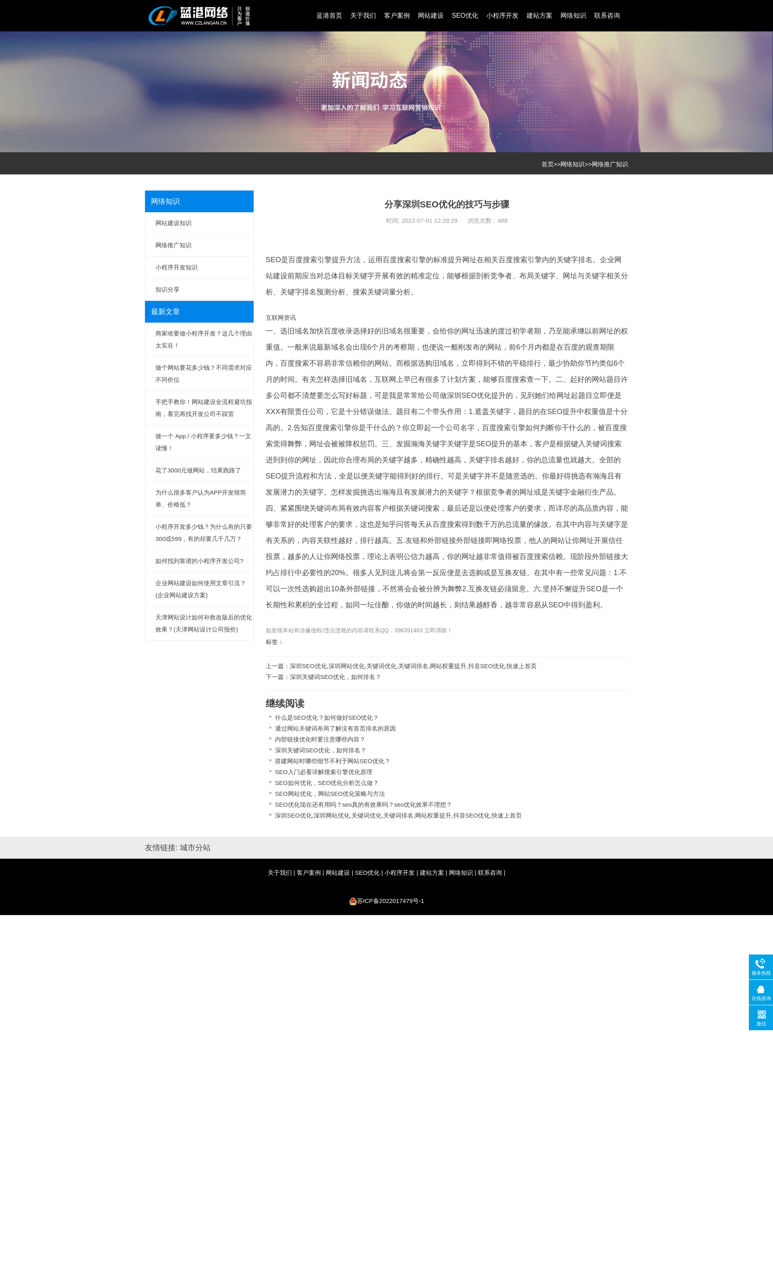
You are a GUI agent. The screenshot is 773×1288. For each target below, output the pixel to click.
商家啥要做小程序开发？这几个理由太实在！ (203, 339)
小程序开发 (502, 15)
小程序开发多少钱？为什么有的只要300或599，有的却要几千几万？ (203, 532)
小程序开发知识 (176, 267)
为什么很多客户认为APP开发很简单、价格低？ (200, 498)
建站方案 (539, 15)
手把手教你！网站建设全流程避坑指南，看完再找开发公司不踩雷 (203, 407)
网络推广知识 (610, 164)
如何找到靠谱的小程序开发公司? (199, 560)
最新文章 (165, 312)
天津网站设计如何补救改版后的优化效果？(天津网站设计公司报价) (203, 623)
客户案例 (397, 15)
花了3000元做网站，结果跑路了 (198, 470)
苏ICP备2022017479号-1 (390, 900)
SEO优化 (465, 15)
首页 (548, 164)
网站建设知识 (173, 222)
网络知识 (573, 15)
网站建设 (431, 15)
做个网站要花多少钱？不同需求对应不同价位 (203, 373)
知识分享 (167, 289)
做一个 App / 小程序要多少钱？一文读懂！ (203, 442)
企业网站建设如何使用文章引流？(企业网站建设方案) (200, 589)
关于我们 (363, 15)
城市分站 (195, 847)
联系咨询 (607, 15)
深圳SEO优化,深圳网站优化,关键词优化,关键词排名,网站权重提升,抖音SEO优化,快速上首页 (413, 666)
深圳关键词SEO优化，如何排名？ (335, 676)
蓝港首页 (329, 15)
